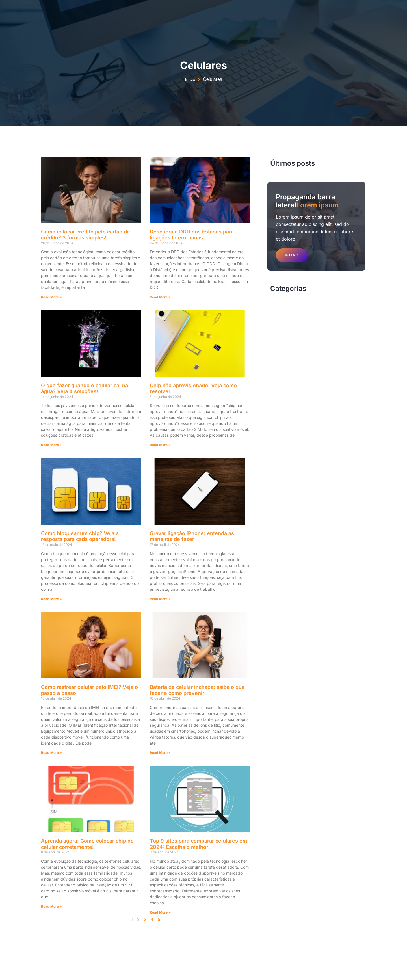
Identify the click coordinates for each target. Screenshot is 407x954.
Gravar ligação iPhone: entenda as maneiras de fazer (192, 536)
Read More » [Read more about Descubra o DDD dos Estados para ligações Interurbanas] (160, 297)
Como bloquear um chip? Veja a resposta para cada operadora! (80, 536)
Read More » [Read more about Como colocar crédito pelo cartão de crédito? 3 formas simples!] (51, 297)
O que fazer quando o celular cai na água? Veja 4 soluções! (84, 388)
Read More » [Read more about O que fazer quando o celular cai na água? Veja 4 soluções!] (51, 445)
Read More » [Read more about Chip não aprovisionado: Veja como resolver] (160, 445)
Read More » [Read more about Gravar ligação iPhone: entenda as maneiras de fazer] (160, 599)
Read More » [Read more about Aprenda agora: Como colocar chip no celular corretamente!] (51, 906)
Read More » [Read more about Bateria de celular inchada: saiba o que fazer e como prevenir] (160, 752)
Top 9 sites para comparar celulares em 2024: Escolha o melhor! (198, 844)
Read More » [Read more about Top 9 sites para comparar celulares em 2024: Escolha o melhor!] (160, 912)
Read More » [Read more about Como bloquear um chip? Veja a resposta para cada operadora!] (51, 599)
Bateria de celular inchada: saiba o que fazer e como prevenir (197, 690)
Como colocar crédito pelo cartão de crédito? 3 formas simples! (85, 235)
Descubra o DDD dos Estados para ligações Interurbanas (192, 235)
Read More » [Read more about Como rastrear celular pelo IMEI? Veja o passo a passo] (51, 752)
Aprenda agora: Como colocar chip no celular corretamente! (87, 844)
